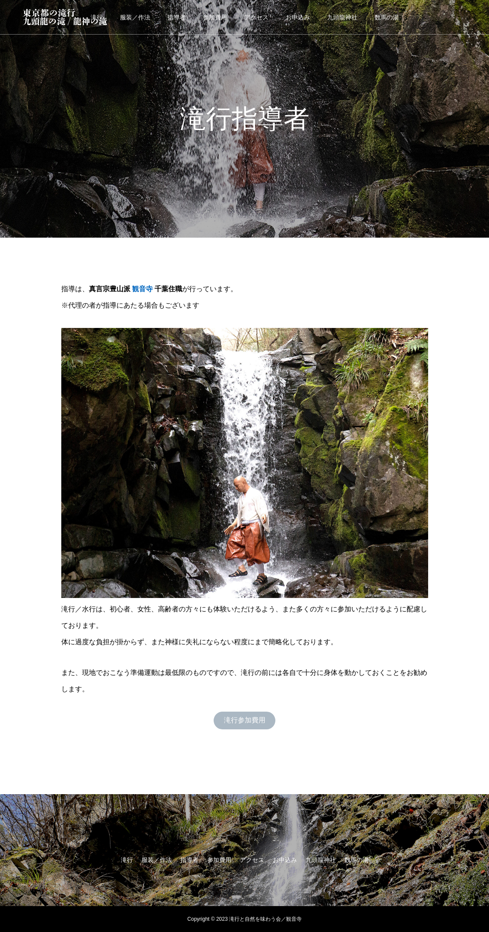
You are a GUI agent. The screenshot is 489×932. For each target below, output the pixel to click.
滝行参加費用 (244, 720)
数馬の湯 (387, 17)
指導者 (176, 17)
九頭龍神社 (342, 17)
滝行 (127, 859)
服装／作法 (135, 17)
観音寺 (142, 289)
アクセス (256, 17)
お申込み (298, 17)
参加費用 (215, 17)
